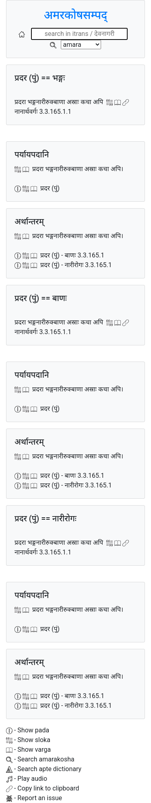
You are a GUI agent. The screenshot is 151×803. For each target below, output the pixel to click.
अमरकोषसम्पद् (75, 15)
